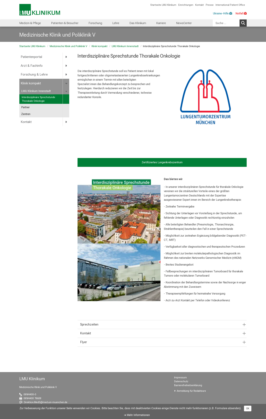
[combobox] (230, 23)
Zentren (25, 114)
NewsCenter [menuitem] (184, 23)
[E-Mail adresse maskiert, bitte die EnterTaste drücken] (43, 402)
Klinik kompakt (99, 46)
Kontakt (199, 5)
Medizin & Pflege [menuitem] (30, 23)
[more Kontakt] (66, 121)
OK (247, 408)
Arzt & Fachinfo (32, 66)
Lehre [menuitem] (115, 23)
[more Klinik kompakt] (66, 83)
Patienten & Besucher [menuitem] (64, 23)
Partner (25, 107)
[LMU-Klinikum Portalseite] (39, 10)
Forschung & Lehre (34, 74)
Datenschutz (181, 381)
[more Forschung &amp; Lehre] (66, 74)
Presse (210, 5)
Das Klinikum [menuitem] (137, 23)
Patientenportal (31, 57)
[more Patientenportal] (66, 57)
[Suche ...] (226, 23)
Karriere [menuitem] (161, 23)
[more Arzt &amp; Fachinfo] (66, 65)
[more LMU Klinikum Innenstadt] (66, 91)
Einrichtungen (185, 5)
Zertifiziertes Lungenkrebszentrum (162, 162)
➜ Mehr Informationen (137, 415)
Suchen (244, 23)
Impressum (180, 377)
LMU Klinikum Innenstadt (125, 46)
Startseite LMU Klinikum (163, 5)
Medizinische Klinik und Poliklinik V (68, 46)
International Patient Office (230, 5)
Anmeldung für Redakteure (191, 391)
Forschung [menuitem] (95, 23)
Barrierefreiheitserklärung (188, 385)
